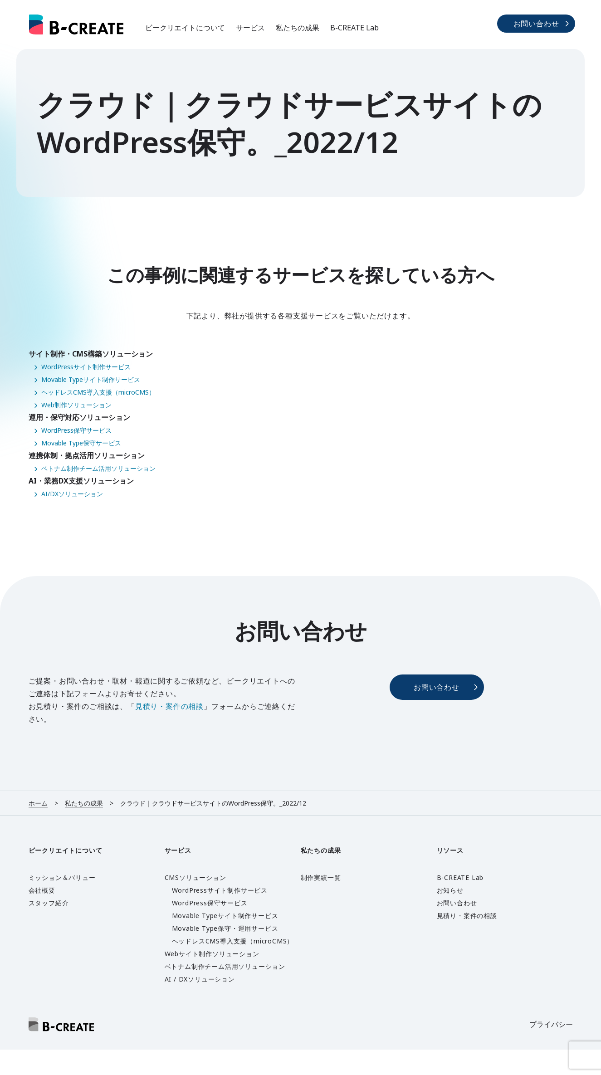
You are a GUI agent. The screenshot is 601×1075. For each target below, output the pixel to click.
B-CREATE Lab (354, 28)
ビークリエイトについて (185, 28)
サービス (250, 28)
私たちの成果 (297, 28)
